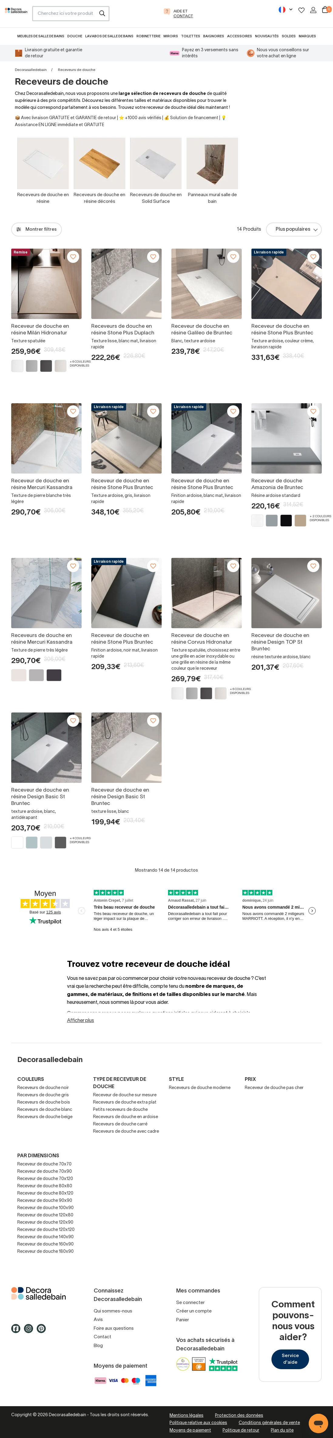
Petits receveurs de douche (120, 1110)
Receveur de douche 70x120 (45, 1179)
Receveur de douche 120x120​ (46, 1230)
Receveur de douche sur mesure (124, 1095)
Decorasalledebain (31, 70)
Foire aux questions (114, 1328)
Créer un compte (194, 1311)
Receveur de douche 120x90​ (45, 1223)
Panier (182, 1320)
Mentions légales (187, 1416)
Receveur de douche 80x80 (44, 1186)
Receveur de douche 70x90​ (44, 1172)
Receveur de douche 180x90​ (45, 1252)
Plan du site (282, 1431)
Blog (98, 1346)
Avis (98, 1320)
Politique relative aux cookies (198, 1423)
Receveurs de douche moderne (199, 1088)
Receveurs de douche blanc (44, 1110)
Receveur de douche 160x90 (45, 1244)
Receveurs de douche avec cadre (126, 1132)
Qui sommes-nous (113, 1311)
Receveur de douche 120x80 (45, 1215)
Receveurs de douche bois (43, 1102)
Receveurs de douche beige (44, 1117)
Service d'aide (290, 1359)
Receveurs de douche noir (43, 1088)
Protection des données (239, 1416)
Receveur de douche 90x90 (44, 1201)
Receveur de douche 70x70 (44, 1164)
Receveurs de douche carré (120, 1124)
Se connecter (190, 1303)
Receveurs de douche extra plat (124, 1102)
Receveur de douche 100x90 (45, 1208)
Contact (102, 1337)
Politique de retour (241, 1431)
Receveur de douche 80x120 (45, 1193)
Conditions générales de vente (269, 1423)
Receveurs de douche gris (43, 1095)
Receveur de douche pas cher (274, 1088)
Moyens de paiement (190, 1431)
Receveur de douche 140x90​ (45, 1237)
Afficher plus (80, 1021)
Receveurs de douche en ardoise (125, 1117)
